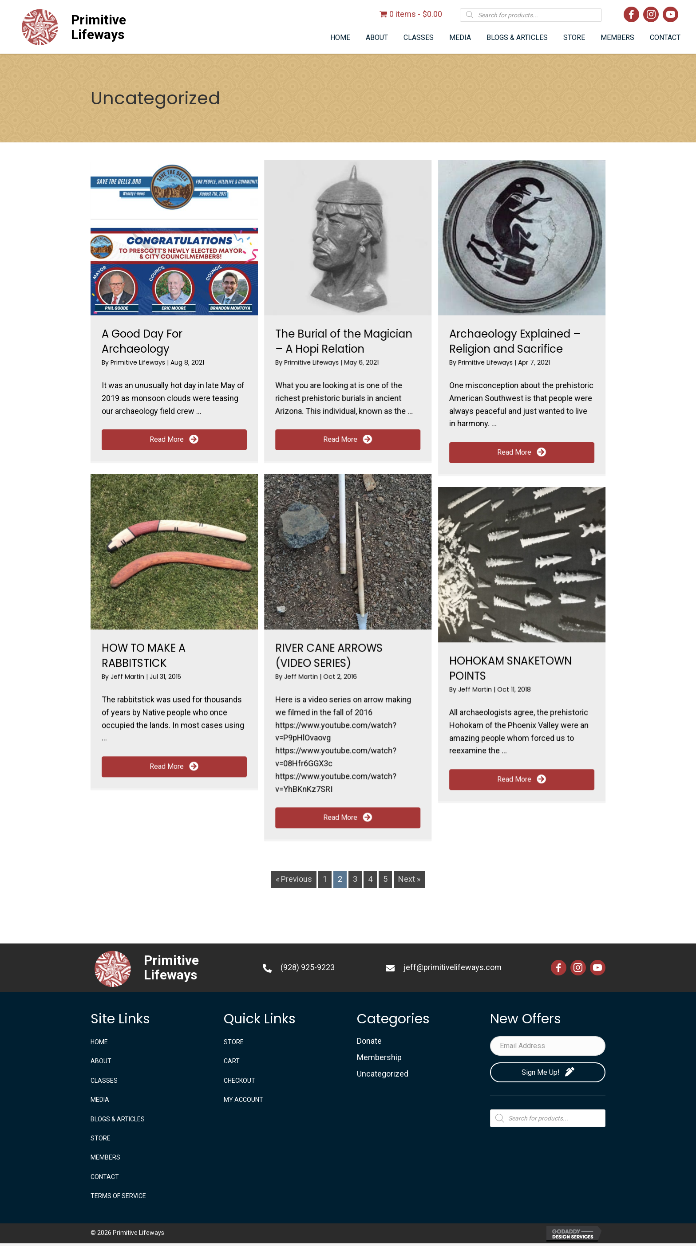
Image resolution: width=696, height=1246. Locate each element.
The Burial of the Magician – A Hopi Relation (343, 341)
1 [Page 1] (325, 879)
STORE (101, 1138)
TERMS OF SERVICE (118, 1195)
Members (105, 1157)
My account (243, 1099)
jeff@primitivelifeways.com (452, 967)
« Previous (294, 879)
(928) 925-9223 (308, 967)
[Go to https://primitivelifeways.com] (119, 27)
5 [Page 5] (385, 879)
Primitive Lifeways (139, 362)
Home (99, 1042)
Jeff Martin (128, 676)
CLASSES (104, 1080)
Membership (379, 1057)
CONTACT (105, 1176)
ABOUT (101, 1061)
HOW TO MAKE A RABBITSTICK (144, 655)
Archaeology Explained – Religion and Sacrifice (515, 341)
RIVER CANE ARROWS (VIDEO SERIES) (329, 655)
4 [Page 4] (370, 879)
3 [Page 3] (355, 879)
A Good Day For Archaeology (142, 341)
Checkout (239, 1080)
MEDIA (100, 1099)
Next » (409, 879)
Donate (369, 1041)
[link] (340, 38)
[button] (174, 439)
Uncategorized (382, 1073)
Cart (232, 1061)
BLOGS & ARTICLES (118, 1119)
